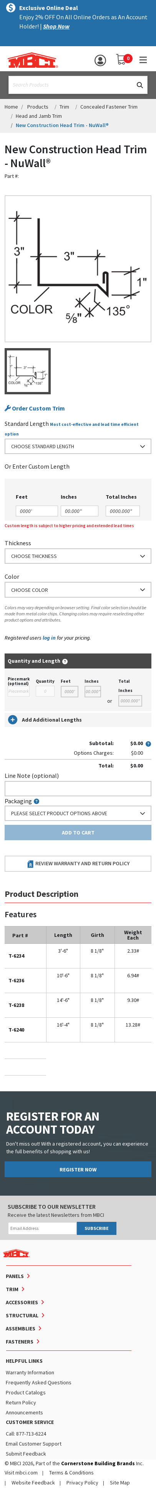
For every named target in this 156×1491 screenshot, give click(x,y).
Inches (92, 681)
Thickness (18, 543)
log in (49, 637)
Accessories (22, 1302)
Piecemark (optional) (19, 681)
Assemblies (20, 1328)
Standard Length (27, 423)
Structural (22, 1315)
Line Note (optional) (32, 775)
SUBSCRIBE (97, 1228)
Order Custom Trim (35, 408)
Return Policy (21, 1402)
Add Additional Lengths (45, 719)
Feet (66, 681)
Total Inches (125, 685)
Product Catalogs (26, 1392)
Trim (64, 106)
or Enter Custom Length (37, 466)
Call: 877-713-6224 (26, 1433)
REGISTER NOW (78, 1169)
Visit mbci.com (21, 1472)
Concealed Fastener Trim (109, 106)
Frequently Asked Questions (38, 1382)
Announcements (24, 1412)
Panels (15, 1276)
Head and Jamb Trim (39, 115)
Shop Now (56, 26)
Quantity (45, 681)
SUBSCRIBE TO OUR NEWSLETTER (52, 1206)
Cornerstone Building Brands (98, 1463)
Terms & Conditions (71, 1472)
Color (12, 576)
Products (37, 106)
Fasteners (19, 1341)
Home (11, 106)
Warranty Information (30, 1372)
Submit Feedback (26, 1453)
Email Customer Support (33, 1443)
